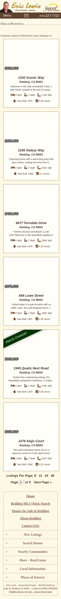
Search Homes (33, 543)
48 (52, 475)
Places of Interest (33, 577)
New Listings (33, 534)
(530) (49, 15)
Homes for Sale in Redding (30, 511)
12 (40, 475)
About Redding (30, 518)
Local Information (33, 569)
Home (30, 496)
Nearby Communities (33, 551)
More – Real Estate (32, 560)
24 (46, 475)
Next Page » (43, 482)
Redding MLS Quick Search (30, 503)
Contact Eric (30, 525)
